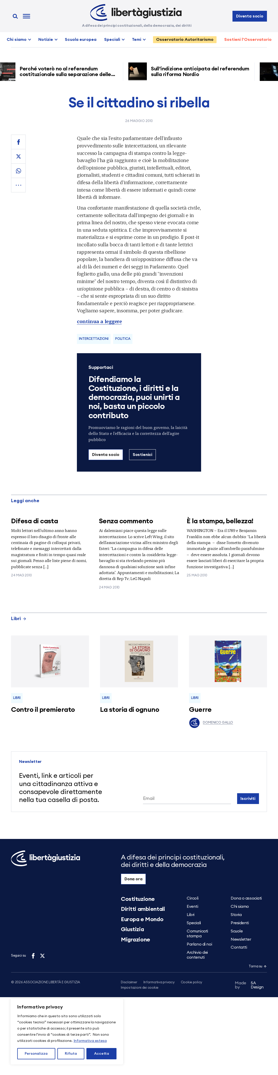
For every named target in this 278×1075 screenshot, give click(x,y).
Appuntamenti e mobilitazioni (145, 572)
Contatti (239, 947)
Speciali (112, 40)
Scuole (237, 931)
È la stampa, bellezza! (220, 521)
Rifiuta (71, 1053)
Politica (122, 339)
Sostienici (142, 455)
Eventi (192, 906)
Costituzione (138, 899)
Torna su (258, 966)
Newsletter (241, 939)
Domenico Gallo (211, 722)
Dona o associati (246, 898)
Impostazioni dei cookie (139, 988)
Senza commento (126, 521)
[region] (66, 1031)
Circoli (192, 898)
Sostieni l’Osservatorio (248, 40)
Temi (136, 40)
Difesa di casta (34, 521)
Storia (236, 915)
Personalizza (36, 1053)
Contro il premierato (43, 709)
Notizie (45, 40)
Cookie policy (191, 982)
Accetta (101, 1053)
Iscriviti (247, 799)
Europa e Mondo (142, 919)
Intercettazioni (93, 339)
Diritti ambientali (143, 909)
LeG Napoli (140, 578)
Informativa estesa (90, 1041)
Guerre (200, 709)
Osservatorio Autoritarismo (184, 40)
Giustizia (132, 929)
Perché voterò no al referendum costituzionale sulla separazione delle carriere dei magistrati (67, 74)
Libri (18, 618)
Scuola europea (80, 40)
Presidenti (240, 923)
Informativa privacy (159, 982)
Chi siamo (16, 40)
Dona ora (133, 879)
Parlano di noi (199, 944)
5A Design (249, 986)
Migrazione (135, 939)
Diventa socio (249, 16)
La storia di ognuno (129, 709)
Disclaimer (129, 982)
